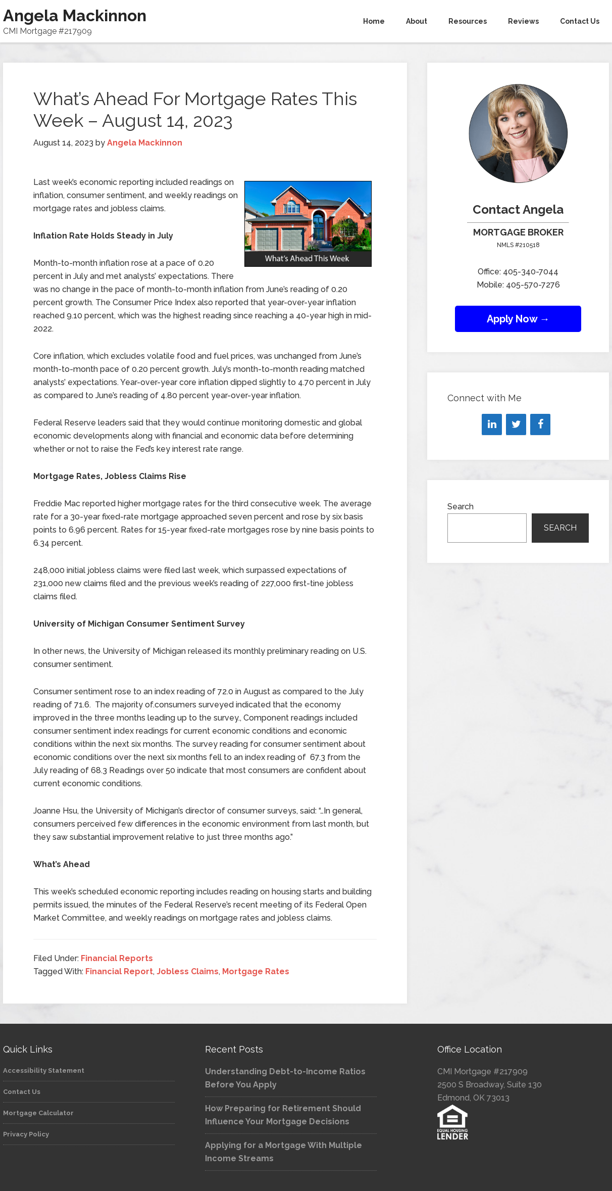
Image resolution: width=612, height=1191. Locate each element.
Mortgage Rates (255, 971)
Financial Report (119, 971)
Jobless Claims (188, 971)
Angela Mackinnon (74, 15)
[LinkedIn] (492, 424)
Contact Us (21, 1091)
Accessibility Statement (43, 1070)
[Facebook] (540, 424)
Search (460, 506)
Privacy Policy (26, 1134)
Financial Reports (117, 958)
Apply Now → (518, 319)
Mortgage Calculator (38, 1113)
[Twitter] (516, 424)
